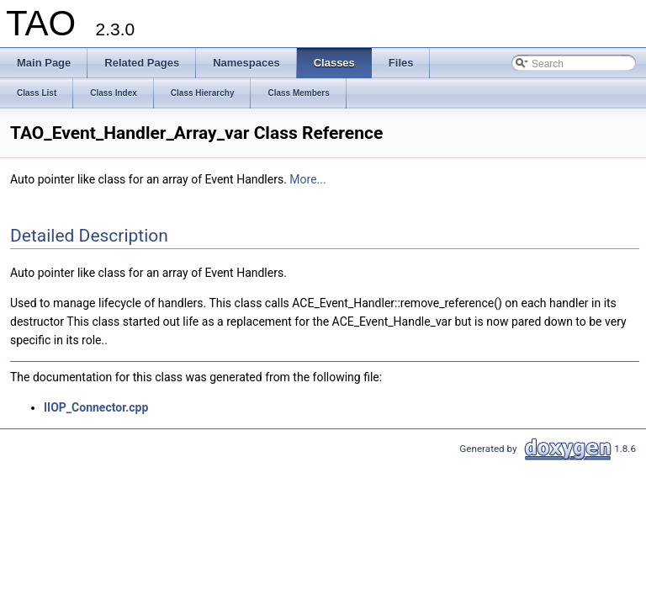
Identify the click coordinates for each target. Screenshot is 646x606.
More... (307, 179)
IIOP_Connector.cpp (96, 407)
